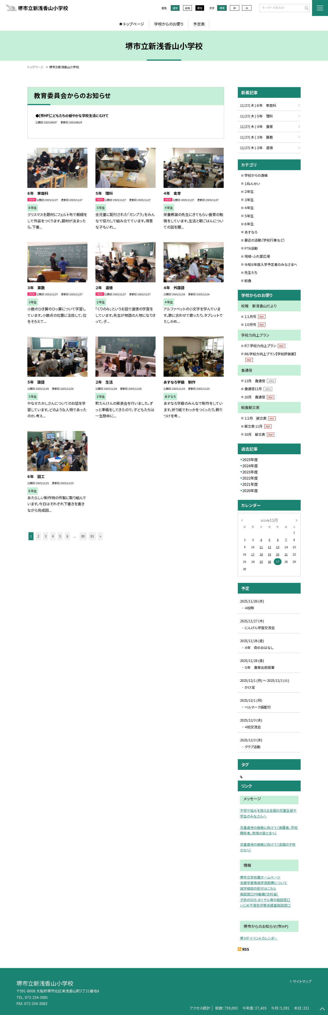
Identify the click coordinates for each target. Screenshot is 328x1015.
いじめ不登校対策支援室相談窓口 (265, 905)
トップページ (133, 24)
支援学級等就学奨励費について (263, 882)
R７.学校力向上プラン (264, 345)
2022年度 (250, 478)
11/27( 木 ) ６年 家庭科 (258, 105)
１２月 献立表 (260, 418)
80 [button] (83, 536)
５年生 (249, 215)
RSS (245, 949)
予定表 (199, 24)
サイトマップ (302, 981)
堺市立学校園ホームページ (260, 877)
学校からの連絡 (256, 175)
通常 (175, 8)
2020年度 (250, 490)
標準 (222, 8)
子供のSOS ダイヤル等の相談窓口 (265, 899)
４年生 (249, 207)
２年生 (249, 191)
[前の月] (242, 520)
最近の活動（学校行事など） (264, 240)
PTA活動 (251, 248)
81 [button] (92, 536)
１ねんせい (252, 183)
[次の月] (296, 520)
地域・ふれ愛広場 (257, 256)
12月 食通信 (260, 380)
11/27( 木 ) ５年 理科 (256, 116)
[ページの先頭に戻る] (322, 1009)
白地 (187, 8)
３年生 (249, 199)
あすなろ (250, 232)
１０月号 (254, 324)
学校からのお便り (168, 24)
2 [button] (38, 536)
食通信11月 (258, 388)
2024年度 (250, 465)
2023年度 (250, 472)
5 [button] (60, 536)
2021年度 (250, 484)
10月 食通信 (259, 397)
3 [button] (45, 536)
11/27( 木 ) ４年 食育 (256, 126)
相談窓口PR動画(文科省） (259, 894)
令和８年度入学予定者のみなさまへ (270, 264)
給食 (247, 280)
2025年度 (250, 459)
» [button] (100, 536)
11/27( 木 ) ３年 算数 (256, 137)
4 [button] (53, 536)
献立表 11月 (258, 426)
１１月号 (254, 316)
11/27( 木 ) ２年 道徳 (256, 147)
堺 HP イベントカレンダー (258, 938)
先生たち (250, 272)
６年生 (249, 223)
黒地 (199, 8)
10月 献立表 (259, 434)
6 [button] (67, 536)
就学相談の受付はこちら (258, 888)
